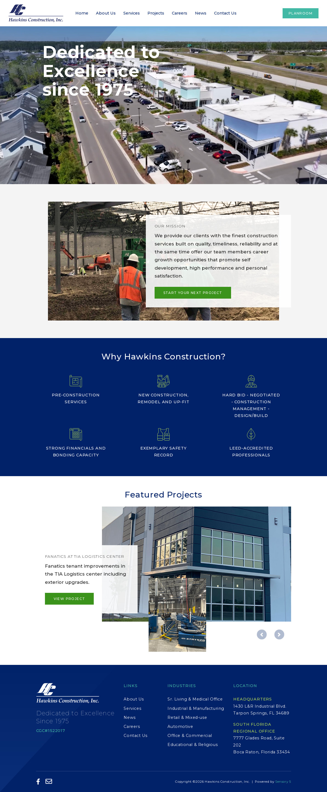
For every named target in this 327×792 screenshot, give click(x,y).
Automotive (180, 726)
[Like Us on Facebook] (38, 782)
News (200, 13)
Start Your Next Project (192, 293)
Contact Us (225, 13)
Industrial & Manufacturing (195, 708)
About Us (106, 13)
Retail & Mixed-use (187, 717)
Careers (179, 13)
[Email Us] (49, 781)
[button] (262, 634)
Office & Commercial (189, 735)
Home (81, 13)
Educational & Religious (192, 744)
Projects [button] (155, 13)
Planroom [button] (300, 13)
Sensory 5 (283, 782)
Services (131, 13)
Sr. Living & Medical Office (195, 699)
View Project (69, 599)
